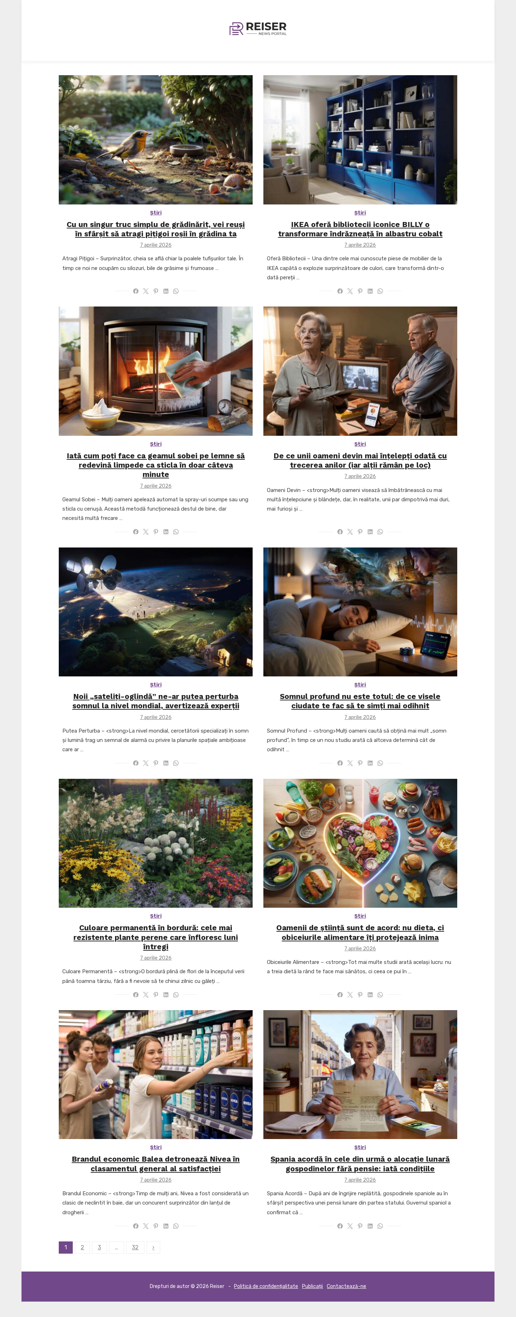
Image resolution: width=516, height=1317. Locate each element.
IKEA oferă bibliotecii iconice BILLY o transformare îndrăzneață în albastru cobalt (368, 239)
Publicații (312, 1301)
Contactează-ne (346, 1301)
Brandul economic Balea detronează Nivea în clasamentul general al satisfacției (148, 1179)
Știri (148, 223)
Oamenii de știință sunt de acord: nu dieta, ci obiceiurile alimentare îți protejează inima (368, 946)
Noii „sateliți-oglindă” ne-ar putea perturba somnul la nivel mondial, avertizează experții (148, 714)
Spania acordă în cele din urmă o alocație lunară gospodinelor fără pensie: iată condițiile (368, 1179)
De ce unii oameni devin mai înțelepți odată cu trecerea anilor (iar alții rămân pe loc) (368, 472)
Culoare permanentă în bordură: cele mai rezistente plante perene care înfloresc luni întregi (148, 946)
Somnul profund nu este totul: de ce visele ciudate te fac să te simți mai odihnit (368, 714)
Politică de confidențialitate (266, 1301)
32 (119, 1262)
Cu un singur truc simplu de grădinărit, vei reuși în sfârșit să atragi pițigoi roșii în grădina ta (148, 239)
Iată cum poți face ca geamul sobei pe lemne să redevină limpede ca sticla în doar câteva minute (148, 472)
